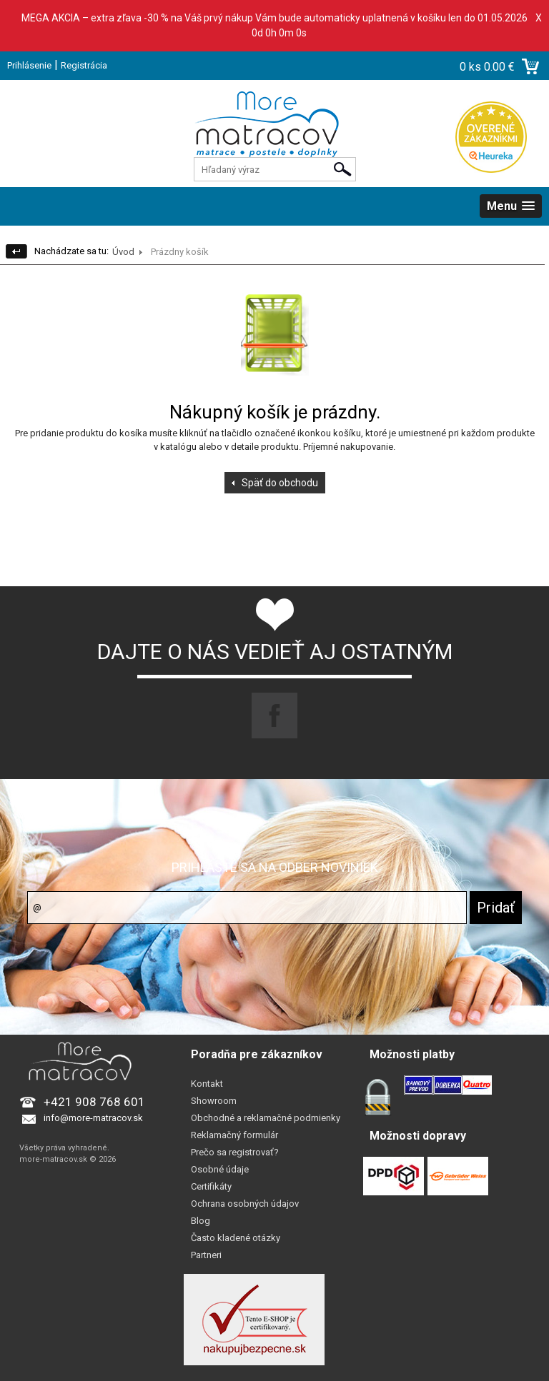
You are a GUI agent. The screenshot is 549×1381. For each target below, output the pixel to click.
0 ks (472, 67)
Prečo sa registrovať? (235, 1152)
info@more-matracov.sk (93, 1118)
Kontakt (207, 1083)
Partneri (206, 1255)
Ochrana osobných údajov (245, 1203)
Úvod (123, 251)
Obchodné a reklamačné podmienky (265, 1118)
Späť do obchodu (280, 482)
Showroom (214, 1100)
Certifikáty (211, 1186)
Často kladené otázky (235, 1237)
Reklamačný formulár (234, 1135)
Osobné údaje (220, 1169)
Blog (200, 1220)
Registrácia (84, 65)
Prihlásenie (29, 65)
